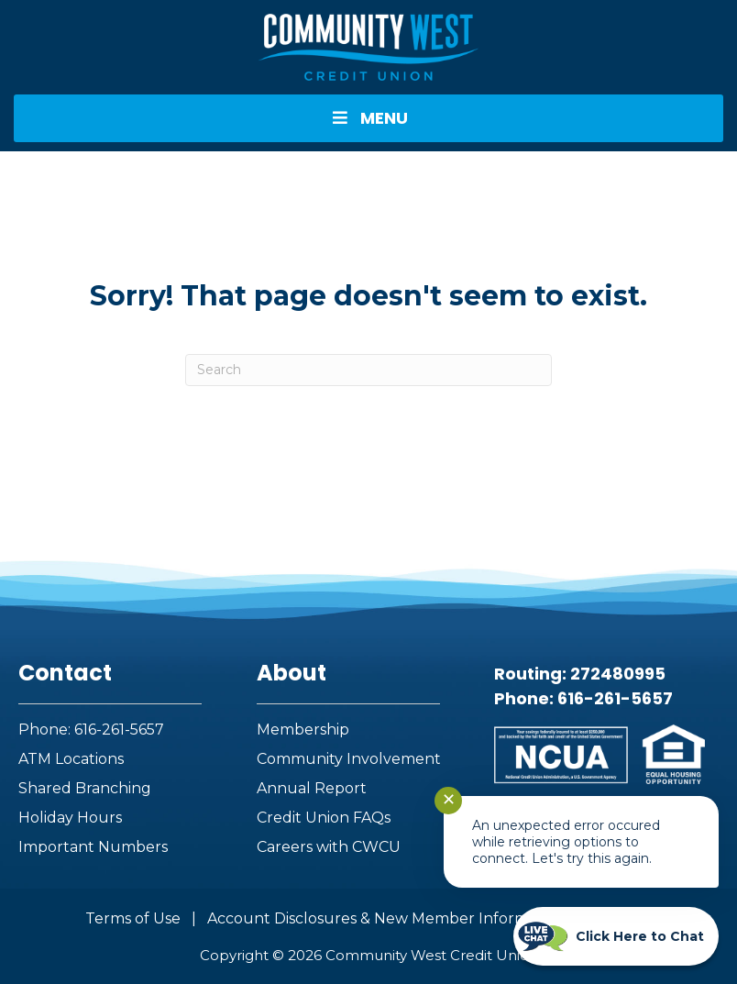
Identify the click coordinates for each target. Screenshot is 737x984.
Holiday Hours (70, 817)
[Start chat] (616, 936)
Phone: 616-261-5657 (91, 729)
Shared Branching (84, 788)
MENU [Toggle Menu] (368, 117)
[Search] (368, 370)
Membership (303, 729)
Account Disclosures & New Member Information (386, 918)
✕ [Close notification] (449, 800)
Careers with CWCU (329, 847)
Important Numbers (93, 847)
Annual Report (312, 788)
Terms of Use (133, 918)
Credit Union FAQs (323, 817)
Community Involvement (349, 759)
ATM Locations (71, 759)
